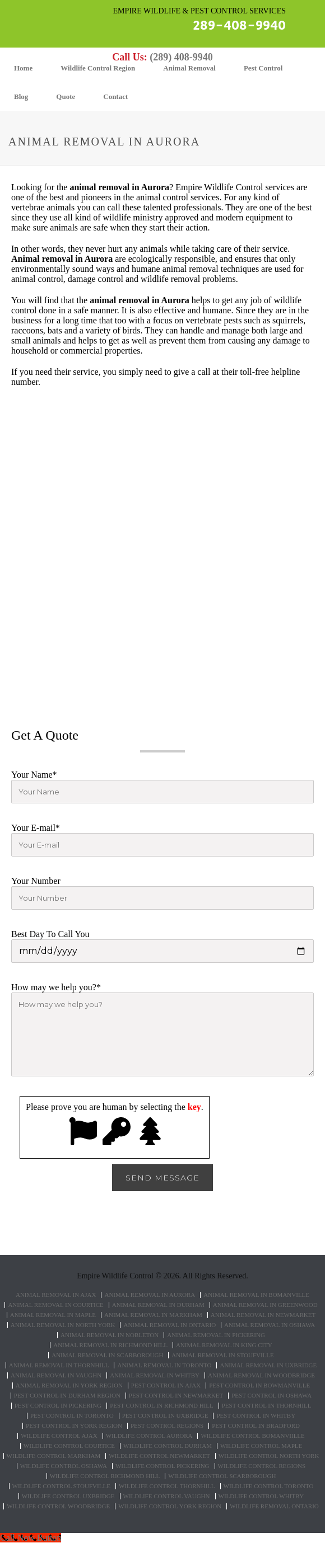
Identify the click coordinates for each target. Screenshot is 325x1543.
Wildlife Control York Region (169, 1506)
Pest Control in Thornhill (267, 1406)
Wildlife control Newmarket (159, 1456)
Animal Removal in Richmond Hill (110, 1345)
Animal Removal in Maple (53, 1315)
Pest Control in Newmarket (176, 1396)
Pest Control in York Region (74, 1426)
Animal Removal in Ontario (169, 1325)
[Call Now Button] (30, 1537)
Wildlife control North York (269, 1456)
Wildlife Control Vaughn (166, 1496)
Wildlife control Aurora (149, 1436)
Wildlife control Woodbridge (58, 1506)
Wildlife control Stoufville (61, 1486)
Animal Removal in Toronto (164, 1365)
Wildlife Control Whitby (261, 1496)
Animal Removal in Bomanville (256, 1295)
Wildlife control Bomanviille (252, 1436)
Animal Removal (189, 68)
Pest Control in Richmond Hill (161, 1406)
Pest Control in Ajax (166, 1385)
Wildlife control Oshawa (63, 1466)
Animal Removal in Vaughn (56, 1375)
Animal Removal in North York (63, 1325)
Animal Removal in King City (224, 1345)
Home (23, 68)
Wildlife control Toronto (269, 1486)
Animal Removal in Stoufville (222, 1355)
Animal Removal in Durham (158, 1305)
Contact (115, 96)
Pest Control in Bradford (256, 1426)
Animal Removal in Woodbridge (261, 1375)
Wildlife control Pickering (162, 1466)
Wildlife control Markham (54, 1456)
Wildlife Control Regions (262, 1466)
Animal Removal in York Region (69, 1385)
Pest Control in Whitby (255, 1416)
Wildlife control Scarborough (222, 1476)
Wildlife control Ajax (59, 1436)
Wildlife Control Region (98, 68)
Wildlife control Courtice (69, 1446)
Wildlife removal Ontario (274, 1506)
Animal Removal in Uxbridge (268, 1365)
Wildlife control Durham (167, 1446)
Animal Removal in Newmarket (263, 1315)
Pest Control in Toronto (72, 1416)
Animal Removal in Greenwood (265, 1305)
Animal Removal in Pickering (216, 1335)
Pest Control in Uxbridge (165, 1416)
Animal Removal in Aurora (149, 1295)
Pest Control (263, 68)
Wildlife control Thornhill (167, 1486)
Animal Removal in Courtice (55, 1305)
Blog (21, 96)
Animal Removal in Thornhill (59, 1365)
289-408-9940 (239, 25)
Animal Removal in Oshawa (269, 1325)
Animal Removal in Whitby (154, 1375)
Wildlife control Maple (261, 1446)
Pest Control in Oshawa (271, 1396)
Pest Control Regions (167, 1426)
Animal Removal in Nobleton (110, 1335)
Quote (65, 96)
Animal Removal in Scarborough (107, 1355)
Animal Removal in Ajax (56, 1295)
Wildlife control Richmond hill (105, 1476)
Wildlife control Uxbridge (68, 1496)
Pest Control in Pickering (58, 1406)
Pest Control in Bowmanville (259, 1385)
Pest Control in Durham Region (67, 1396)
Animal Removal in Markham (153, 1315)
